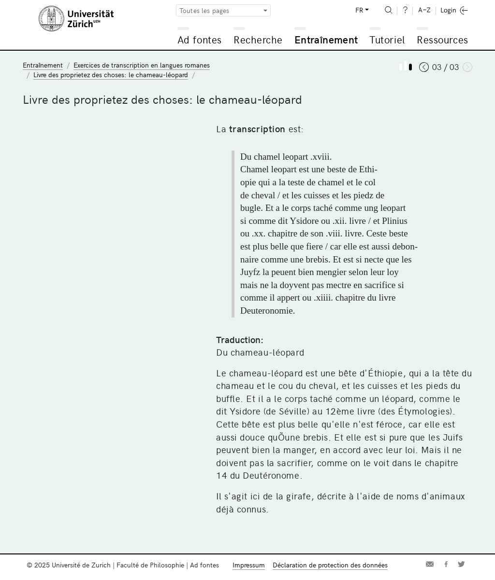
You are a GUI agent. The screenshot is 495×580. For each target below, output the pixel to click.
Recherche (258, 39)
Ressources (442, 39)
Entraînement (326, 39)
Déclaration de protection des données (330, 564)
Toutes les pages (204, 10)
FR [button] (359, 9)
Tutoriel (387, 39)
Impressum (249, 564)
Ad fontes (199, 39)
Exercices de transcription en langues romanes (141, 64)
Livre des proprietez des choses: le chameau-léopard (110, 74)
